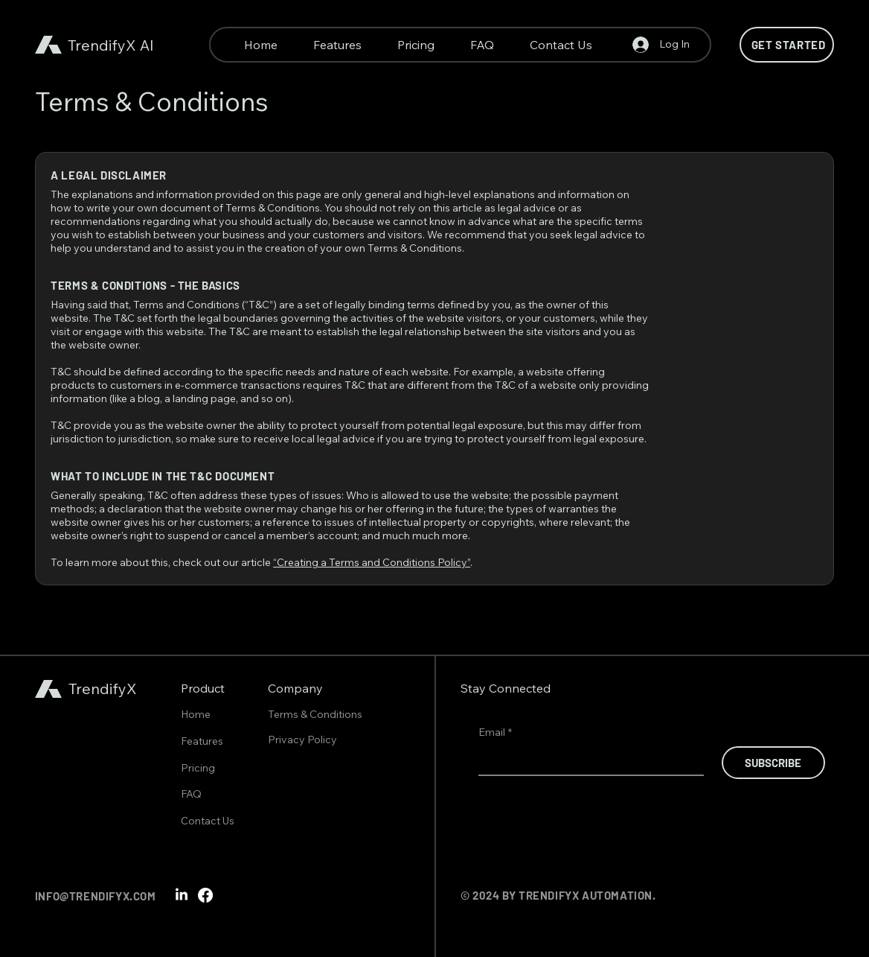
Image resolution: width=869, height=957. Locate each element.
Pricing (198, 768)
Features (202, 741)
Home (196, 714)
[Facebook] (205, 895)
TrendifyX (102, 45)
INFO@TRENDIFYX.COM (95, 896)
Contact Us (207, 820)
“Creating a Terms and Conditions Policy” (371, 562)
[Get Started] (787, 45)
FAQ (191, 794)
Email (495, 732)
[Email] (586, 760)
